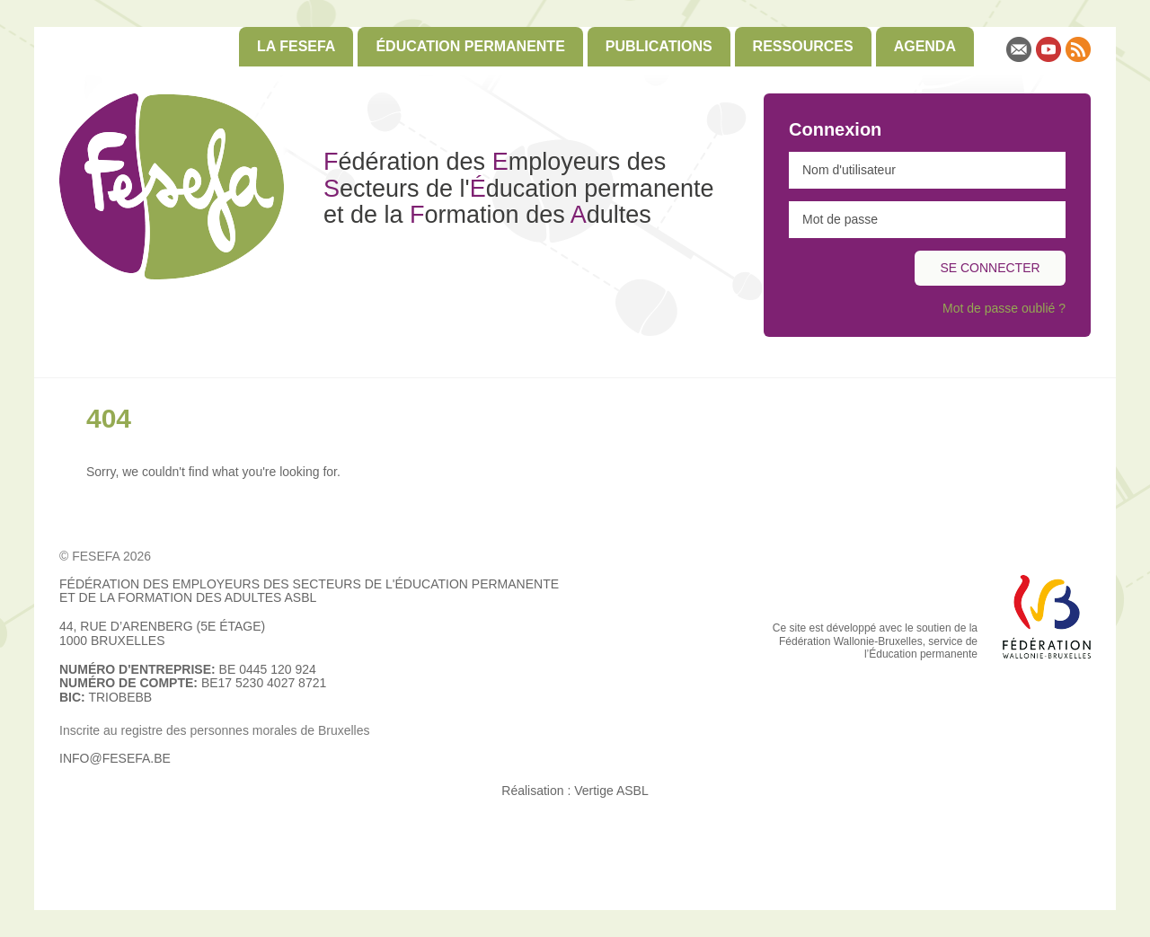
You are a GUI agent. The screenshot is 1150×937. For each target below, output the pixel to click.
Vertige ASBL (611, 790)
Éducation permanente (470, 46)
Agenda (925, 46)
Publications (659, 46)
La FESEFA (296, 46)
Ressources (803, 46)
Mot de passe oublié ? (1004, 308)
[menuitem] (296, 46)
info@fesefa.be (115, 758)
